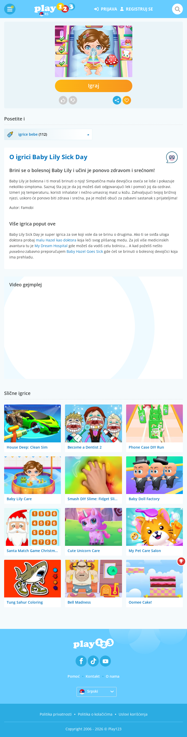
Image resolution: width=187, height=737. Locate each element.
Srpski (88, 691)
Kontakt (93, 676)
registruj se (136, 9)
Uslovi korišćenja (133, 714)
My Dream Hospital (51, 245)
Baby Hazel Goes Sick (85, 251)
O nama (112, 676)
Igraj (93, 85)
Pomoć (74, 676)
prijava (105, 9)
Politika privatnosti (56, 714)
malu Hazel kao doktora (56, 240)
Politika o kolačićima (95, 714)
